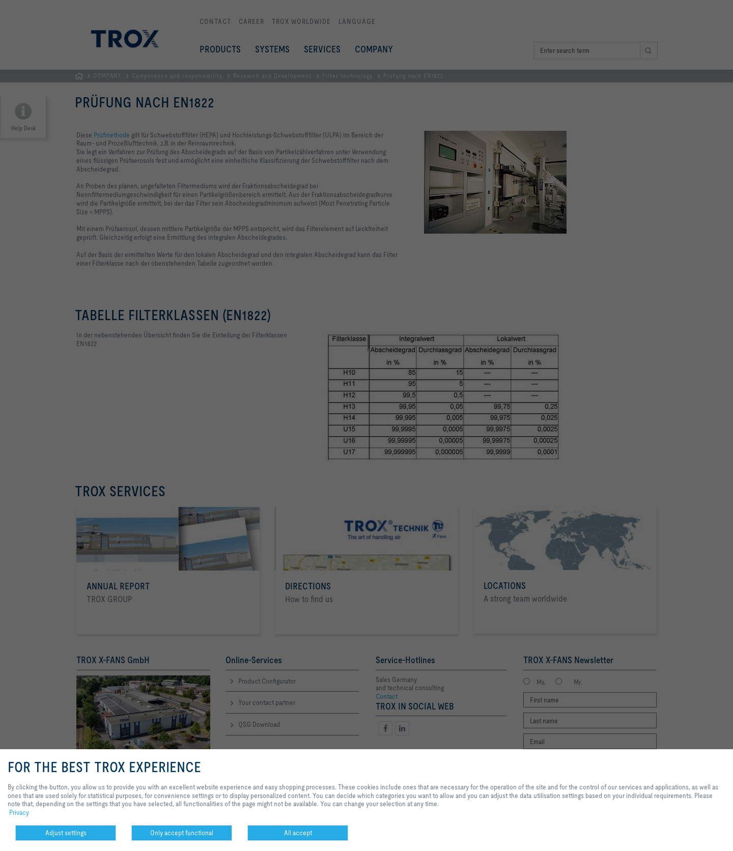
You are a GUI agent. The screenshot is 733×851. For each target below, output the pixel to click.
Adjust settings (66, 833)
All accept (298, 833)
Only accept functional (181, 833)
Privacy (19, 812)
